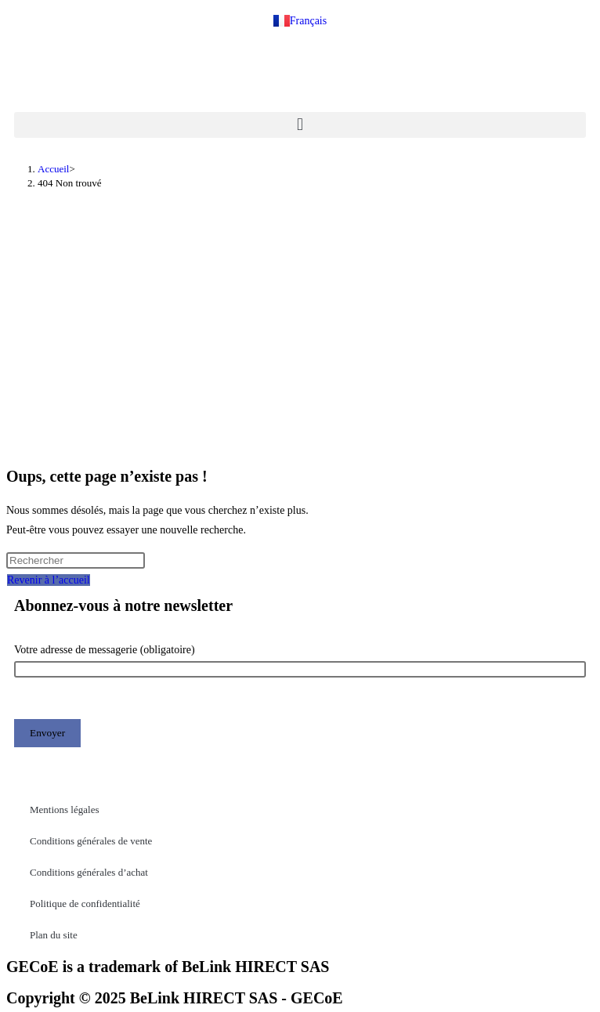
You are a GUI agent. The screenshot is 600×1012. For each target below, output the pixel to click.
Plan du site (54, 935)
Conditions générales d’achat (89, 872)
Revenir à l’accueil (48, 580)
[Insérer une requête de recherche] (75, 560)
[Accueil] (53, 169)
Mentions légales (64, 809)
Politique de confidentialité (85, 903)
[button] (300, 125)
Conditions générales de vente (91, 841)
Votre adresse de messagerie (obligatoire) (300, 659)
